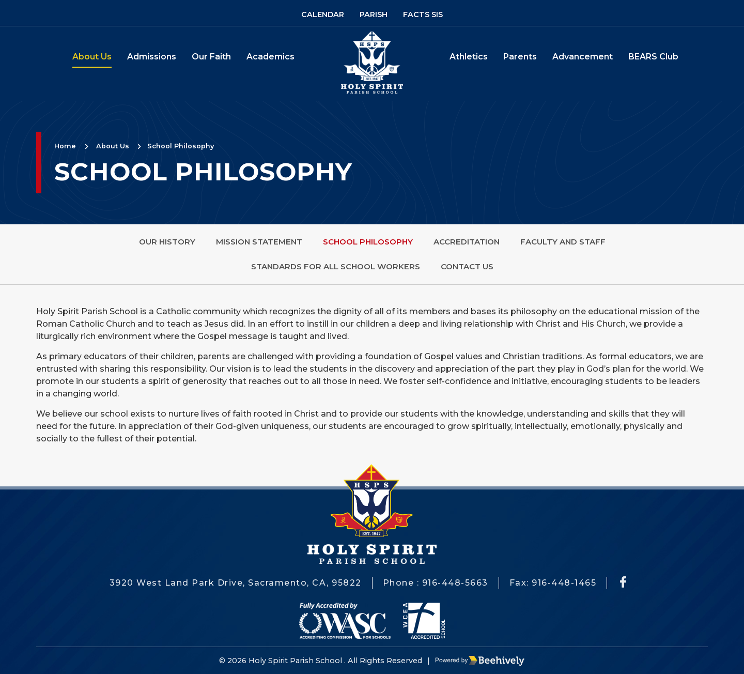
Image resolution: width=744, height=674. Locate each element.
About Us (92, 57)
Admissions (151, 57)
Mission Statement (259, 242)
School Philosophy (180, 146)
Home (65, 146)
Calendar (322, 14)
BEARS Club (653, 57)
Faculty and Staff (563, 242)
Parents (520, 57)
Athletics (469, 57)
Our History (167, 242)
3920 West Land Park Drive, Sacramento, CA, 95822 (236, 583)
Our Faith (211, 57)
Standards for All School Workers (335, 266)
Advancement (582, 57)
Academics (270, 57)
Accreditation (466, 242)
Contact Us (467, 266)
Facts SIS (423, 14)
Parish (374, 14)
